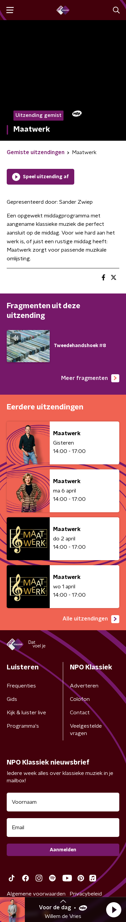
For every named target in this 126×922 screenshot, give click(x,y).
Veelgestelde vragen (86, 729)
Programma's (23, 726)
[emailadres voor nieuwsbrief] (63, 827)
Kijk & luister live (26, 712)
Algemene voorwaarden (36, 894)
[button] (113, 909)
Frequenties (21, 685)
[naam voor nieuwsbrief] (63, 802)
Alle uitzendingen (90, 619)
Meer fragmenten (90, 378)
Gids (12, 699)
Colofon (80, 699)
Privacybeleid (86, 894)
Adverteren (84, 685)
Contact (80, 712)
